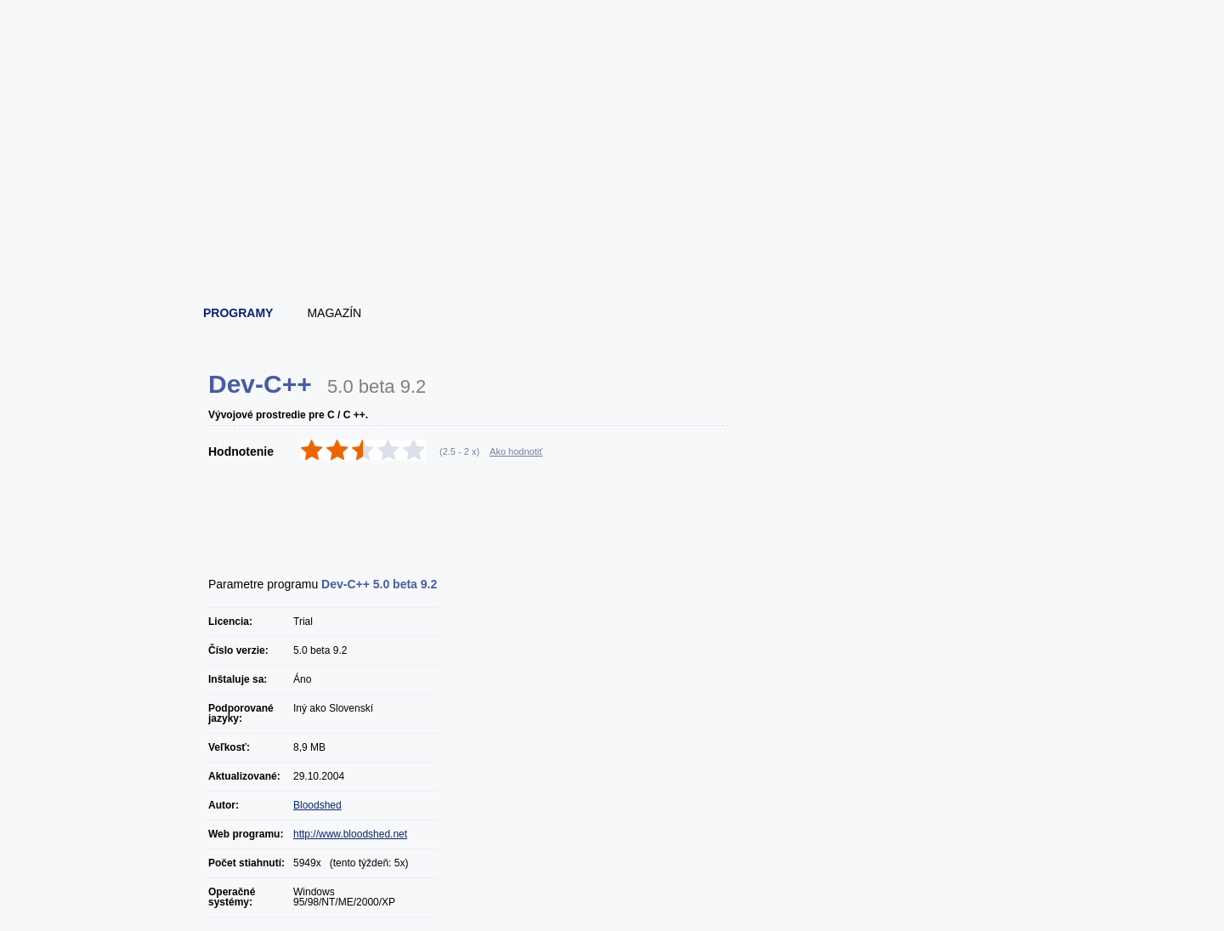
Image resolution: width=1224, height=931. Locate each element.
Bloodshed (317, 805)
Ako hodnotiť (516, 451)
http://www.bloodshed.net (350, 834)
